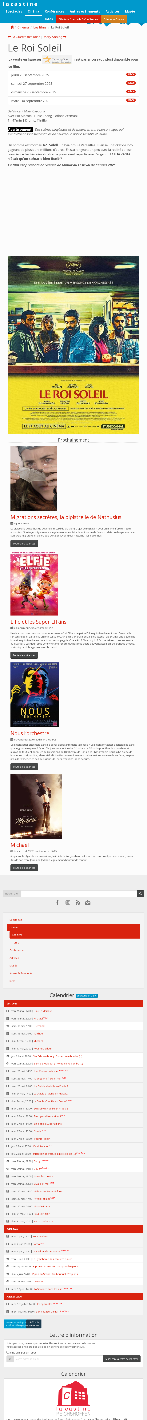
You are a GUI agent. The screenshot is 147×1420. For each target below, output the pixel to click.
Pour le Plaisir (42, 1138)
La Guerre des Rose (24, 37)
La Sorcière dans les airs (48, 1289)
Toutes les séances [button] (24, 543)
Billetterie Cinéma (114, 19)
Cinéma (33, 11)
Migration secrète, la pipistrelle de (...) (54, 1153)
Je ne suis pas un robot (21, 1352)
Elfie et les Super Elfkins (38, 621)
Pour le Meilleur (43, 1011)
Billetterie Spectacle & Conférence (78, 19)
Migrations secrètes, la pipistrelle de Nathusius (65, 517)
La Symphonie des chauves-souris (52, 1259)
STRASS (38, 1281)
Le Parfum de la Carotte (46, 1251)
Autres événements (85, 11)
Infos (49, 19)
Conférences (54, 11)
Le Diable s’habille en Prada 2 (51, 1086)
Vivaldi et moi (40, 1146)
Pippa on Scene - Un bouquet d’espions (56, 1266)
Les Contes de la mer (46, 1071)
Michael (19, 844)
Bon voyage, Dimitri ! (47, 1311)
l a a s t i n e (20, 3)
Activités (112, 11)
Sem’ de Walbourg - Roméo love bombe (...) (57, 1056)
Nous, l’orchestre (43, 1176)
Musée (130, 11)
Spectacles (14, 11)
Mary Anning (54, 37)
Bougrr (38, 1161)
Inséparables (45, 1304)
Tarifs (15, 942)
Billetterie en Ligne (87, 995)
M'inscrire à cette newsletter (121, 1359)
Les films (39, 27)
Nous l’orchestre (29, 733)
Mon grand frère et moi (47, 1078)
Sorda (37, 1131)
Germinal (39, 1026)
